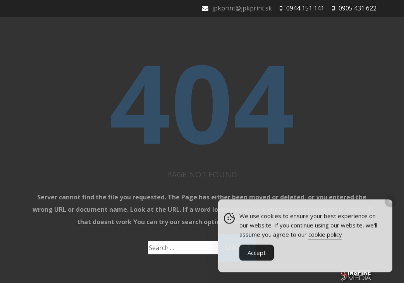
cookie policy (325, 236)
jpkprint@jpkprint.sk (242, 8)
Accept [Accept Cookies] (257, 254)
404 (202, 101)
